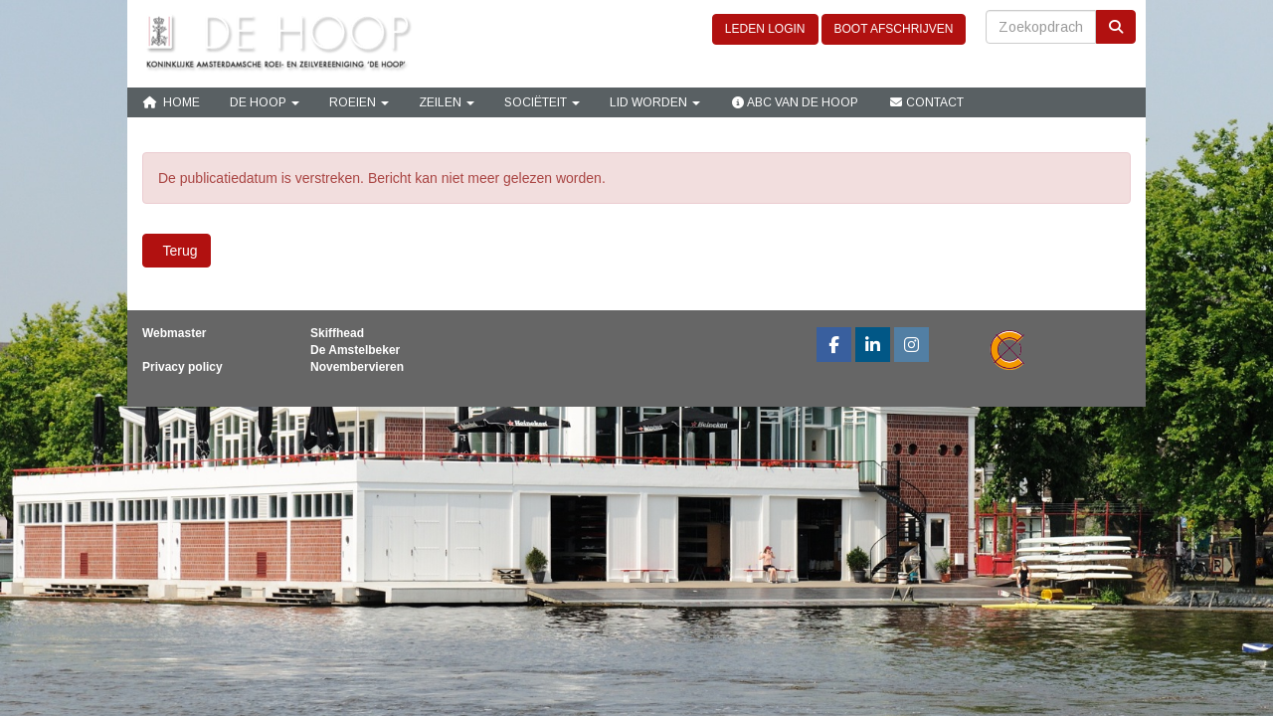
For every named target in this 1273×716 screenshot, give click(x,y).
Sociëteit (542, 102)
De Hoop (264, 102)
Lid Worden (655, 102)
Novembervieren (357, 367)
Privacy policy (182, 367)
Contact (926, 102)
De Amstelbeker (355, 350)
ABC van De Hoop (794, 102)
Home (171, 102)
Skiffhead (337, 333)
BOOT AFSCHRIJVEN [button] (894, 29)
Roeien (359, 102)
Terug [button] (176, 251)
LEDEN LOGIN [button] (765, 29)
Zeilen (446, 102)
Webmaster (174, 333)
